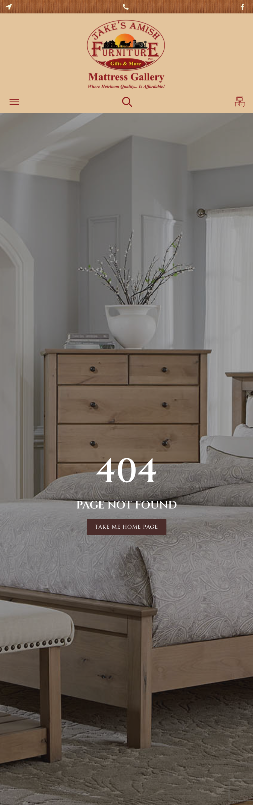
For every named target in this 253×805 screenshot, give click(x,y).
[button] (14, 102)
